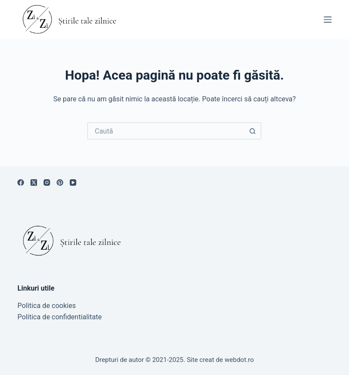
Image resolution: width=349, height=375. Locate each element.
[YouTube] (73, 182)
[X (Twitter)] (33, 182)
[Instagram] (47, 182)
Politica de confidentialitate (59, 317)
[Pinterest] (60, 182)
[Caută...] (165, 131)
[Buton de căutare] (252, 131)
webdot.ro (239, 360)
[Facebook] (20, 182)
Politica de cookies (46, 305)
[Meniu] (328, 19)
